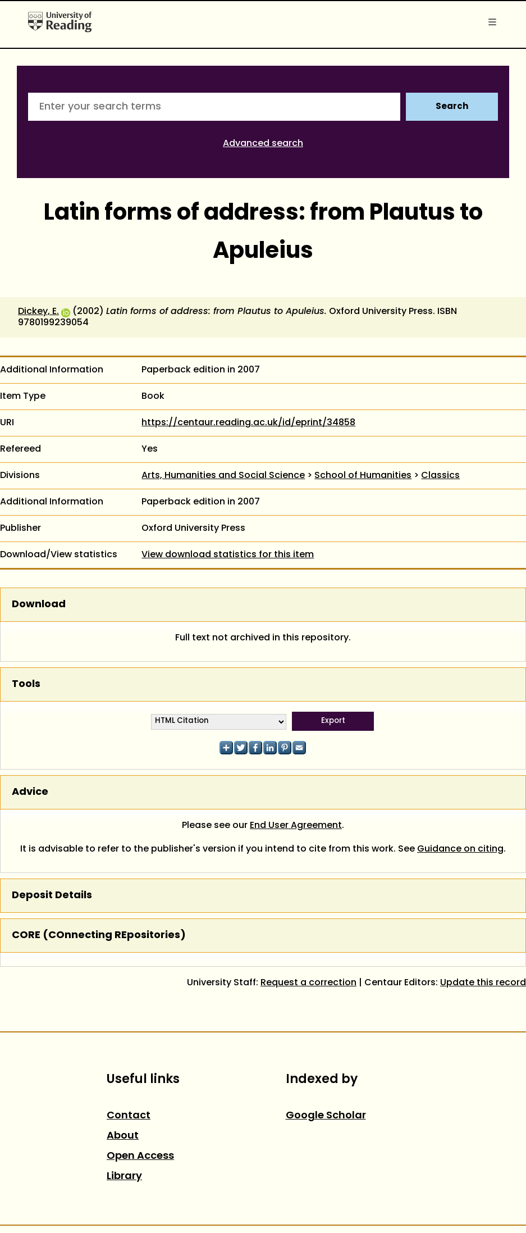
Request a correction (308, 983)
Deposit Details (52, 895)
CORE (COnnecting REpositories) (99, 935)
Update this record (483, 983)
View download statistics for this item (227, 555)
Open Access (140, 1156)
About (123, 1136)
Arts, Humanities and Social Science (223, 475)
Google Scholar (326, 1116)
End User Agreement (296, 825)
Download (39, 604)
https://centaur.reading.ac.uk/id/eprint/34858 (248, 423)
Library (124, 1176)
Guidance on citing (460, 849)
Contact (128, 1116)
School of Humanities (362, 475)
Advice (30, 792)
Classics (440, 475)
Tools (26, 684)
